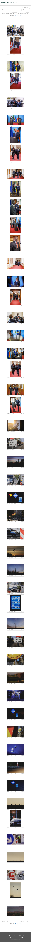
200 (20, 15)
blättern (24, 13)
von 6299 (19, 13)
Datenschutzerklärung (15, 939)
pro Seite (15, 15)
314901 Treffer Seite (7, 13)
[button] (23, 10)
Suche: (4, 9)
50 (15, 15)
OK (22, 937)
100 (18, 15)
